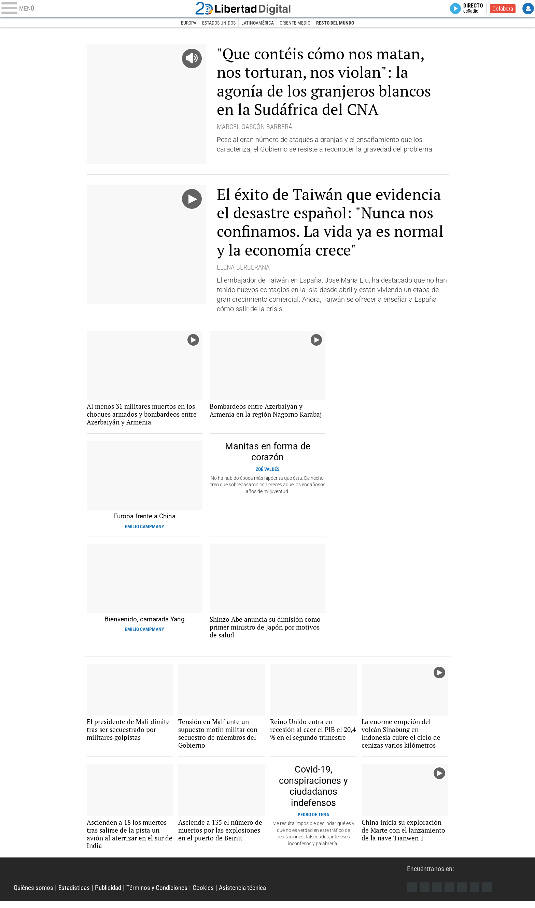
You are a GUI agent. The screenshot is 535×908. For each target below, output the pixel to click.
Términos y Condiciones (165, 894)
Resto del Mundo (336, 23)
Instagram (438, 894)
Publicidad (113, 894)
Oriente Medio (295, 23)
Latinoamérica (257, 23)
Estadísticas (77, 894)
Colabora (502, 8)
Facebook (412, 894)
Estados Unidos (218, 23)
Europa (188, 23)
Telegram (477, 894)
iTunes (490, 894)
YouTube (451, 894)
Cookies (213, 894)
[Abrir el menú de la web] (106, 8)
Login (528, 9)
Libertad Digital (267, 9)
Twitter (425, 894)
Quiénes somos (34, 894)
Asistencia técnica (254, 894)
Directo (471, 9)
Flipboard (464, 894)
